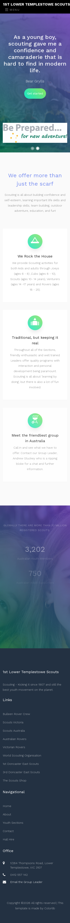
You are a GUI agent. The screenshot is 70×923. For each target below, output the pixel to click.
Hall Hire (8, 839)
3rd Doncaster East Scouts (21, 772)
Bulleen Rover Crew (16, 714)
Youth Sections (13, 822)
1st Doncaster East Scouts (21, 764)
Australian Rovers (14, 739)
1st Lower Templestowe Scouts (36, 4)
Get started (35, 93)
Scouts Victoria (13, 722)
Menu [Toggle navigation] (12, 9)
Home (7, 806)
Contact (8, 831)
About (7, 814)
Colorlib (49, 908)
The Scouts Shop (14, 780)
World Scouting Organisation (22, 755)
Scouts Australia (14, 730)
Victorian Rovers (14, 747)
